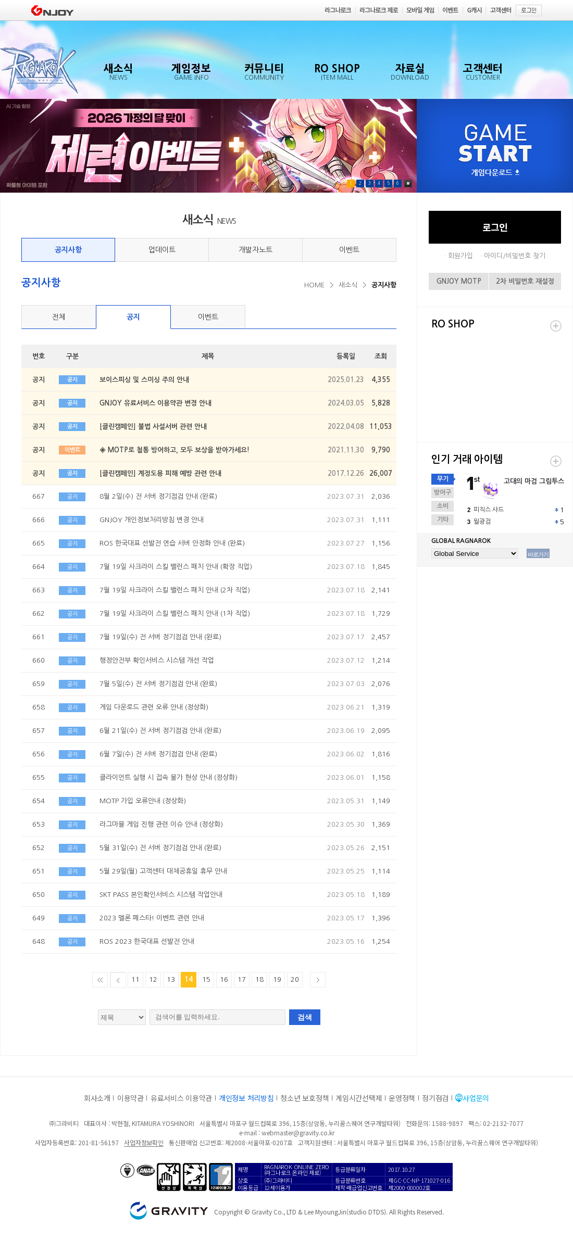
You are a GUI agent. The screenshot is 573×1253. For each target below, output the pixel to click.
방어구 (442, 492)
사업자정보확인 (143, 1142)
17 (242, 979)
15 (206, 979)
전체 (59, 317)
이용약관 (130, 1098)
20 (295, 979)
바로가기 (538, 554)
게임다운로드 (495, 173)
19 (277, 979)
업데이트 (162, 250)
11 (135, 979)
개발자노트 (255, 250)
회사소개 (97, 1098)
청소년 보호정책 (304, 1098)
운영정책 (402, 1098)
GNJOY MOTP (459, 281)
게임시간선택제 (358, 1098)
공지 (133, 317)
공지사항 (68, 250)
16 (224, 979)
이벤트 (349, 250)
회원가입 (460, 255)
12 (153, 979)
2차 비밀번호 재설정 (525, 281)
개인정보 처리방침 (246, 1098)
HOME (314, 285)
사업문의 (476, 1098)
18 (259, 979)
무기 (443, 479)
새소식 (348, 285)
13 (171, 979)
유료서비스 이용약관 (181, 1098)
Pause (408, 183)
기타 (443, 519)
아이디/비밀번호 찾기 (514, 255)
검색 (304, 1017)
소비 (443, 506)
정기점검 (435, 1098)
